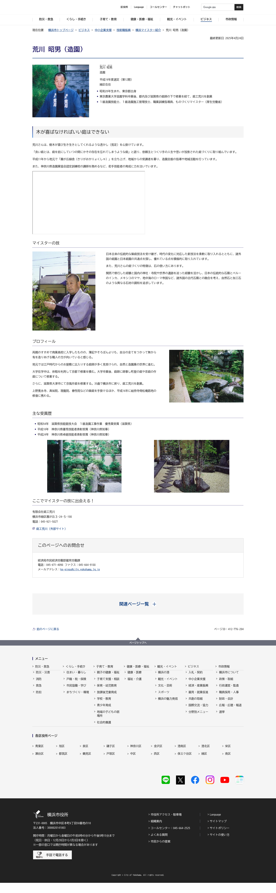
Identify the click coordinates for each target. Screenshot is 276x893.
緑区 (204, 770)
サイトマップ (218, 831)
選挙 (222, 715)
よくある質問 (159, 844)
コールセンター (158, 7)
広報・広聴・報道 (230, 708)
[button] (138, 604)
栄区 (228, 762)
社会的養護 (104, 725)
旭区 (62, 762)
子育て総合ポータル (108, 734)
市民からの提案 (160, 851)
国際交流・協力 (198, 708)
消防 (39, 682)
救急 (39, 688)
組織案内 (156, 831)
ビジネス (84, 30)
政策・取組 (226, 682)
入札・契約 (196, 675)
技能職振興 (124, 30)
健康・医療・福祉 (138, 666)
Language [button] (139, 7)
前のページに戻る (48, 629)
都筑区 (63, 770)
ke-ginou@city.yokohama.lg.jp (80, 569)
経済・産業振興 (198, 688)
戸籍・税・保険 (76, 682)
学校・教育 (104, 701)
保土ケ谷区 (185, 770)
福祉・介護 (134, 682)
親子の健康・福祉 (108, 675)
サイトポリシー (220, 838)
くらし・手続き (75, 666)
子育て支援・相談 (108, 682)
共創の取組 (196, 701)
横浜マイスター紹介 (148, 30)
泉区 (85, 762)
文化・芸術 (165, 688)
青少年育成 (104, 708)
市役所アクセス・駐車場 (166, 824)
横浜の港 (163, 675)
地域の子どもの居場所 (108, 717)
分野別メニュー (198, 715)
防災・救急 (42, 666)
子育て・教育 (104, 666)
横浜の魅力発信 (168, 701)
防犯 (39, 695)
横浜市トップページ (61, 30)
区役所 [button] (124, 7)
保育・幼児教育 (107, 688)
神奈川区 (136, 762)
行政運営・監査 (229, 688)
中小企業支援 (103, 30)
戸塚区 (110, 770)
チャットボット (181, 7)
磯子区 (110, 762)
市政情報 (224, 666)
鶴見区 (87, 770)
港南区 (182, 762)
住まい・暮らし (76, 675)
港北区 (205, 762)
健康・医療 (134, 675)
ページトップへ (138, 643)
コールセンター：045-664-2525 (170, 838)
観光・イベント (167, 666)
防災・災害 (43, 675)
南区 (228, 770)
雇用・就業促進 (198, 695)
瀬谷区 (39, 770)
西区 (156, 770)
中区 (133, 770)
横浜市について (229, 675)
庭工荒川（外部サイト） (51, 528)
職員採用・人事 (229, 695)
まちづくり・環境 (77, 695)
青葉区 (39, 762)
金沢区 (158, 762)
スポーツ (163, 695)
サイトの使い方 (220, 844)
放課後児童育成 (107, 695)
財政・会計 (226, 701)
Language (215, 824)
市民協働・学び (76, 688)
